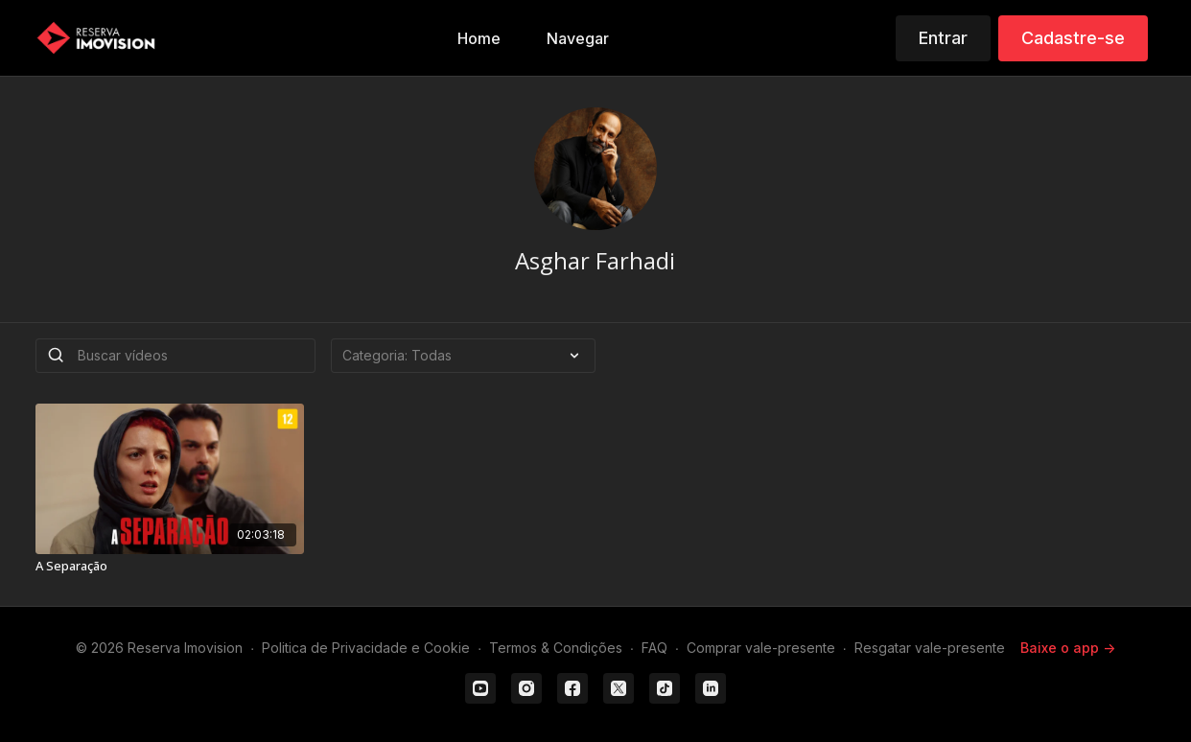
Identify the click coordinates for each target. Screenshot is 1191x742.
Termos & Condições (555, 647)
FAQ (654, 647)
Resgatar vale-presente (929, 647)
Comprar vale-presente (761, 647)
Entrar (943, 38)
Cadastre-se (1073, 38)
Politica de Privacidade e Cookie (366, 647)
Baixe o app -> (1067, 647)
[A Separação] (169, 566)
